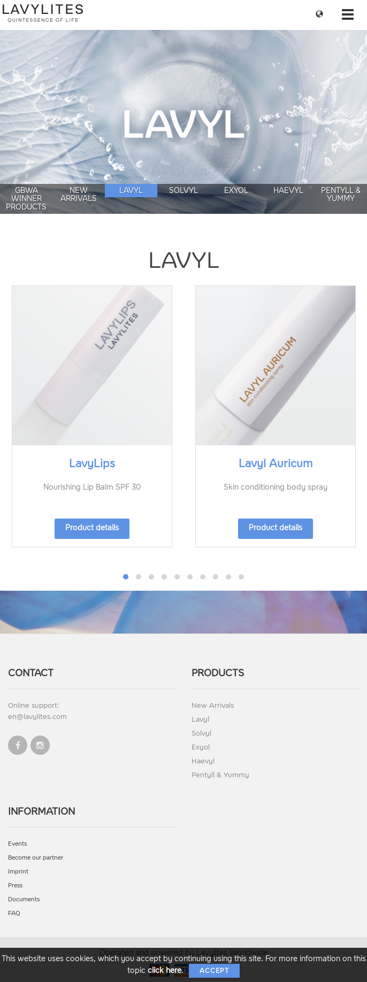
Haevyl (288, 190)
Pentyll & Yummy (341, 194)
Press (15, 885)
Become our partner (35, 857)
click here (164, 970)
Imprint (18, 871)
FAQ (14, 913)
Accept (214, 971)
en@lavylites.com (37, 717)
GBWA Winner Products (26, 199)
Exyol (236, 190)
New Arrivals (78, 194)
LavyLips (92, 463)
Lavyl (131, 190)
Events (17, 843)
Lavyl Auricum (275, 463)
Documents (24, 899)
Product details (92, 527)
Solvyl (183, 190)
